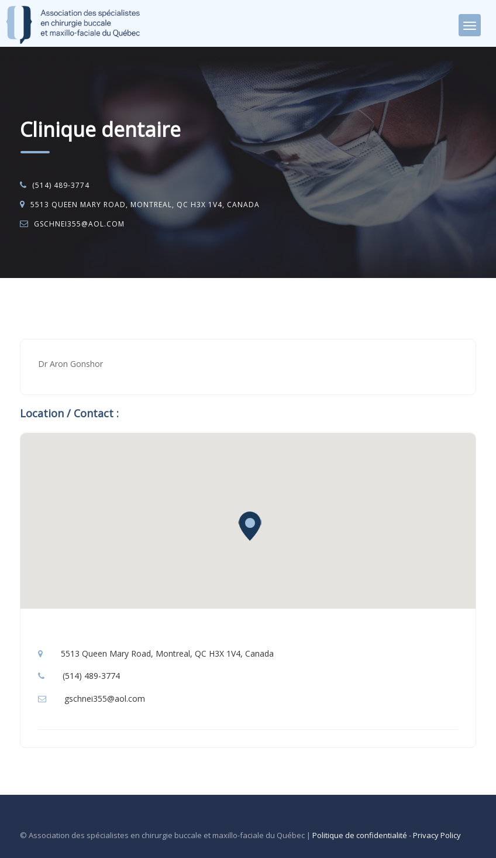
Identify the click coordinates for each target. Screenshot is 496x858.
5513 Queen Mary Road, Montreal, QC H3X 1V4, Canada (145, 205)
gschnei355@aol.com (79, 224)
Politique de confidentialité (359, 835)
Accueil (45, 308)
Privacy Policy (437, 835)
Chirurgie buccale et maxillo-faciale (135, 308)
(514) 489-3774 (60, 185)
